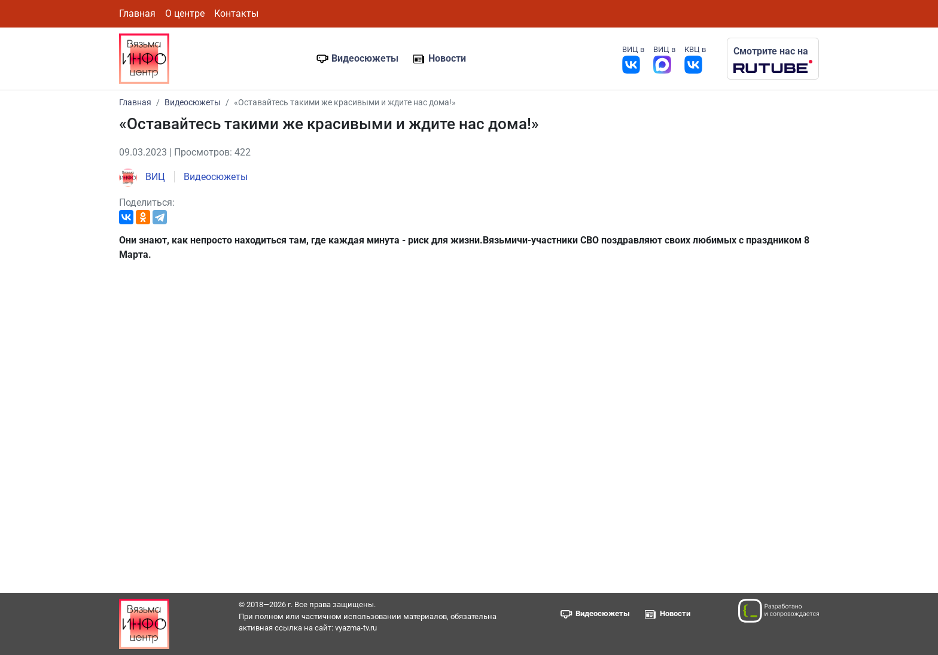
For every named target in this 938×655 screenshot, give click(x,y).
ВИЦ (142, 176)
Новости (447, 58)
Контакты (236, 13)
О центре (185, 13)
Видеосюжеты (364, 58)
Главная (137, 13)
